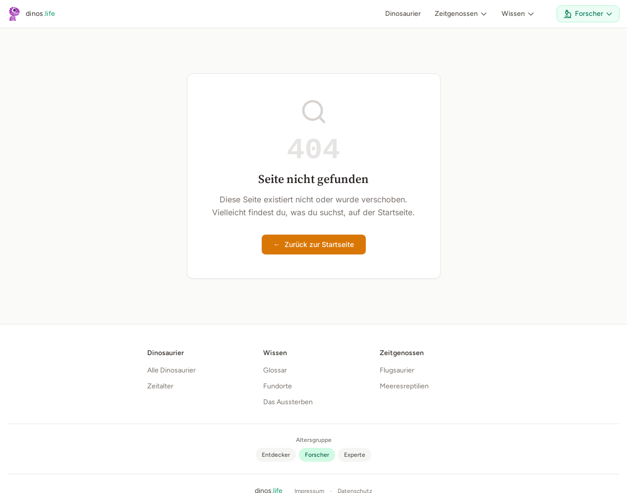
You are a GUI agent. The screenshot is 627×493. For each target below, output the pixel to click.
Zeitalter (160, 386)
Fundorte (277, 386)
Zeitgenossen (461, 13)
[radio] (276, 455)
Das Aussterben (288, 402)
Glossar (275, 370)
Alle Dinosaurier (171, 370)
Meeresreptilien (404, 386)
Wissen (518, 13)
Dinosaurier (403, 13)
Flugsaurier (397, 370)
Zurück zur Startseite (314, 244)
